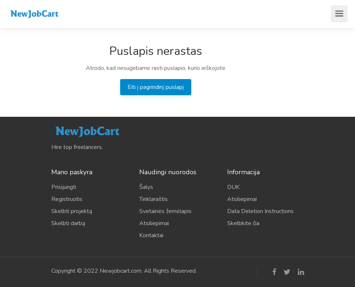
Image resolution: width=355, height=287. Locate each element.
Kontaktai (151, 235)
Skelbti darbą (68, 223)
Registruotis (66, 199)
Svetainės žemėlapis (165, 211)
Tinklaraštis (153, 199)
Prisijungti (63, 187)
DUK (233, 187)
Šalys (146, 187)
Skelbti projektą (71, 211)
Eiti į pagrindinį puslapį (155, 87)
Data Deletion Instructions (260, 211)
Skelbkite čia (243, 223)
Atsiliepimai (154, 223)
